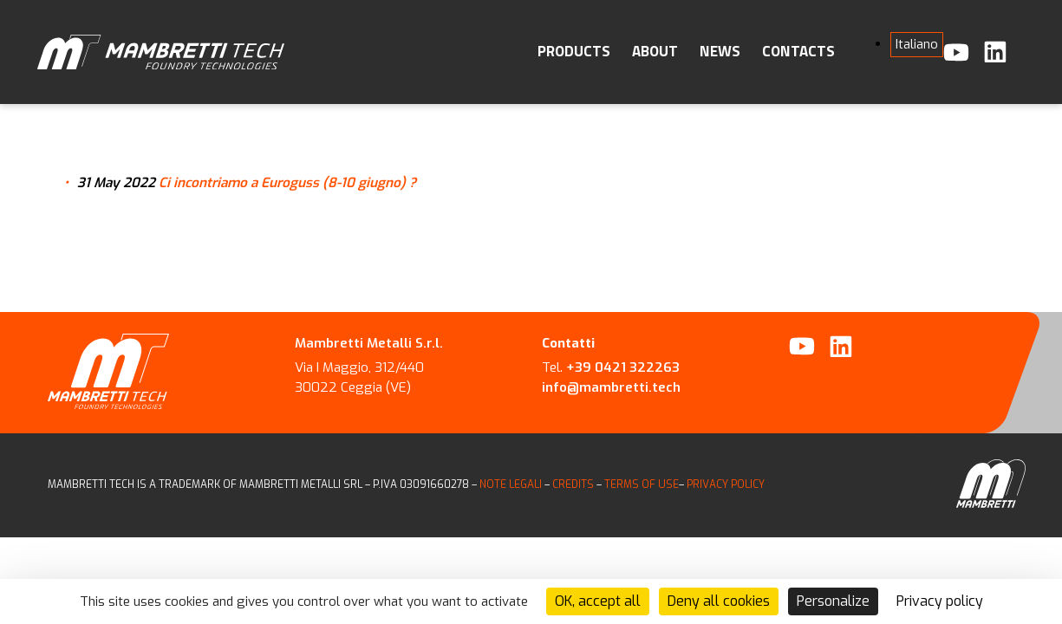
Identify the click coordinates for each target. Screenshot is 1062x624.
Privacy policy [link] (939, 601)
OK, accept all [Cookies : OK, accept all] (598, 601)
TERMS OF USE (641, 484)
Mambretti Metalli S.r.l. (369, 343)
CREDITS (574, 484)
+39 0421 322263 (623, 367)
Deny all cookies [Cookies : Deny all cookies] (719, 601)
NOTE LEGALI (510, 484)
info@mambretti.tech (611, 387)
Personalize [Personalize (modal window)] (833, 601)
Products (574, 51)
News (720, 51)
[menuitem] (916, 44)
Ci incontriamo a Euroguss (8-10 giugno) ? (287, 183)
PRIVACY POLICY (726, 484)
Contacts (798, 51)
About (655, 51)
